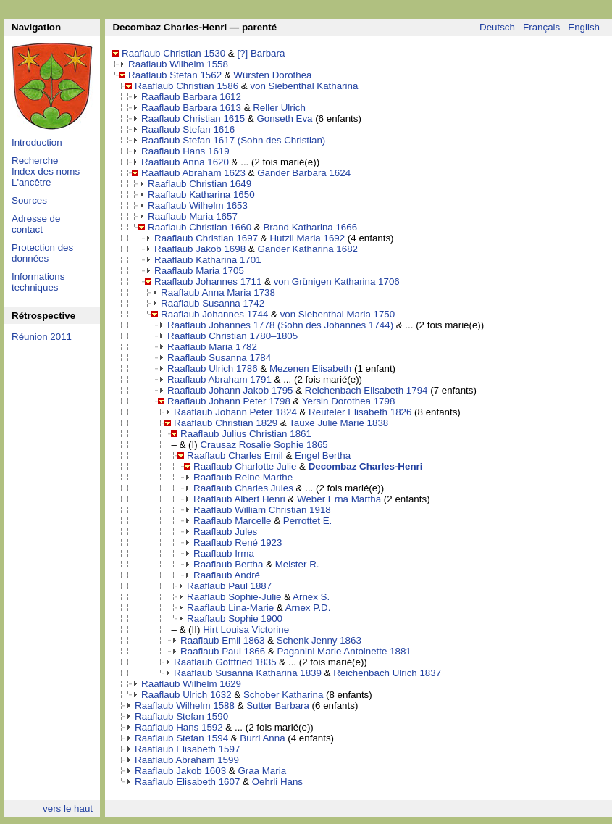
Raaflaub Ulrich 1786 (212, 368)
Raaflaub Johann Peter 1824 (235, 412)
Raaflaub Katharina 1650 (201, 194)
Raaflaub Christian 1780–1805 (232, 335)
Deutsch (497, 27)
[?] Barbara (261, 53)
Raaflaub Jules (225, 531)
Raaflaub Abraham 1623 (193, 172)
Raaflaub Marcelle (232, 520)
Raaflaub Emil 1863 (222, 640)
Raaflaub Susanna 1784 (219, 357)
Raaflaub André (226, 575)
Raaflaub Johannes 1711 (207, 281)
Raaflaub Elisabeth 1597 (187, 749)
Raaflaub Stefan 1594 (181, 738)
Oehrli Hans (277, 781)
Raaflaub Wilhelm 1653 (198, 205)
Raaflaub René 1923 (237, 542)
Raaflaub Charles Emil (235, 455)
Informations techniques (38, 282)
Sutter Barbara (277, 705)
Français (541, 27)
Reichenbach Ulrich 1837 (387, 672)
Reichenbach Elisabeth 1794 (366, 390)
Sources (29, 200)
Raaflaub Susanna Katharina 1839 (248, 672)
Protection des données (42, 253)
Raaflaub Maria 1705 (199, 270)
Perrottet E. (307, 520)
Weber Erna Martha (339, 499)
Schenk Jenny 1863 (319, 640)
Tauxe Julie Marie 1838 (338, 422)
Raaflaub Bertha (228, 564)
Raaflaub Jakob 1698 (200, 249)
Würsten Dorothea (272, 75)
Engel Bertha (323, 455)
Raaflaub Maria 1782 (212, 346)
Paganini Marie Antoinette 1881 (344, 651)
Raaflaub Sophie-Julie (234, 596)
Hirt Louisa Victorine (246, 629)
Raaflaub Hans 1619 (185, 151)
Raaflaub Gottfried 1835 (225, 662)
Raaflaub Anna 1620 (185, 162)
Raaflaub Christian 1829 (225, 422)
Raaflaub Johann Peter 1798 (228, 401)
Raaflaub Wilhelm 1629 (191, 683)
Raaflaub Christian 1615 (193, 118)
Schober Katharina (283, 694)
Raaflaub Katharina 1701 (207, 259)
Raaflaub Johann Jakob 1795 (230, 390)
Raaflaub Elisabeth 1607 (187, 781)
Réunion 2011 (42, 336)
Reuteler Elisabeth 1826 (360, 412)
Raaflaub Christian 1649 (199, 183)
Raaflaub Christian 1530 (173, 53)
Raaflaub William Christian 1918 (262, 509)
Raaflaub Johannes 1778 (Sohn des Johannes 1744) (280, 325)
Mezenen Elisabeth (310, 368)
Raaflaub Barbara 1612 (191, 96)
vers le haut (68, 808)
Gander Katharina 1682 (307, 249)
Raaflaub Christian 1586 (186, 85)
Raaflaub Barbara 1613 (191, 107)
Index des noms (46, 171)
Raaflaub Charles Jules (243, 488)
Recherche (35, 160)
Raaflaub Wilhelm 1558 (178, 64)
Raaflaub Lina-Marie (230, 607)
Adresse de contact (36, 224)
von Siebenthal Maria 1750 (337, 314)
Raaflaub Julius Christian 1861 (245, 433)
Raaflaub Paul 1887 (229, 585)
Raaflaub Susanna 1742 (212, 303)
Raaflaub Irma (223, 553)
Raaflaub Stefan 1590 (181, 716)
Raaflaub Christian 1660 (199, 227)
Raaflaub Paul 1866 (222, 651)
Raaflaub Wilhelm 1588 (185, 705)
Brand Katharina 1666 (310, 227)
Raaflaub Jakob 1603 (180, 770)
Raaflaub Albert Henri (239, 499)
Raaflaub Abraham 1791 (219, 379)
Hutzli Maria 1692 (307, 238)
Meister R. (297, 564)
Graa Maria (262, 770)
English (584, 27)
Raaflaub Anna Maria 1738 (218, 292)
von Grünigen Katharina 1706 (337, 281)
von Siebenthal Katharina (304, 85)
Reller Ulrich (279, 107)
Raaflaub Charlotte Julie (244, 466)
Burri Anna (262, 738)
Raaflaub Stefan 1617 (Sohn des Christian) (233, 140)
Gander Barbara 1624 (304, 172)
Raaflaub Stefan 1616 (188, 129)
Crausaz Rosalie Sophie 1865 (263, 444)
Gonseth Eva (284, 118)
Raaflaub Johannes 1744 (214, 314)
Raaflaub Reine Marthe (243, 477)
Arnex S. (311, 596)
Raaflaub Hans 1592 (179, 727)
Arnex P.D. (308, 607)
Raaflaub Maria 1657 (193, 216)
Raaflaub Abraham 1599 (187, 759)
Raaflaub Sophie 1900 (234, 618)
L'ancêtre (31, 182)
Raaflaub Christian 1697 (206, 238)
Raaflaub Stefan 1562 (175, 75)
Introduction (37, 142)
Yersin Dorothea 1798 (348, 401)
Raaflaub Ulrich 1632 (186, 694)
